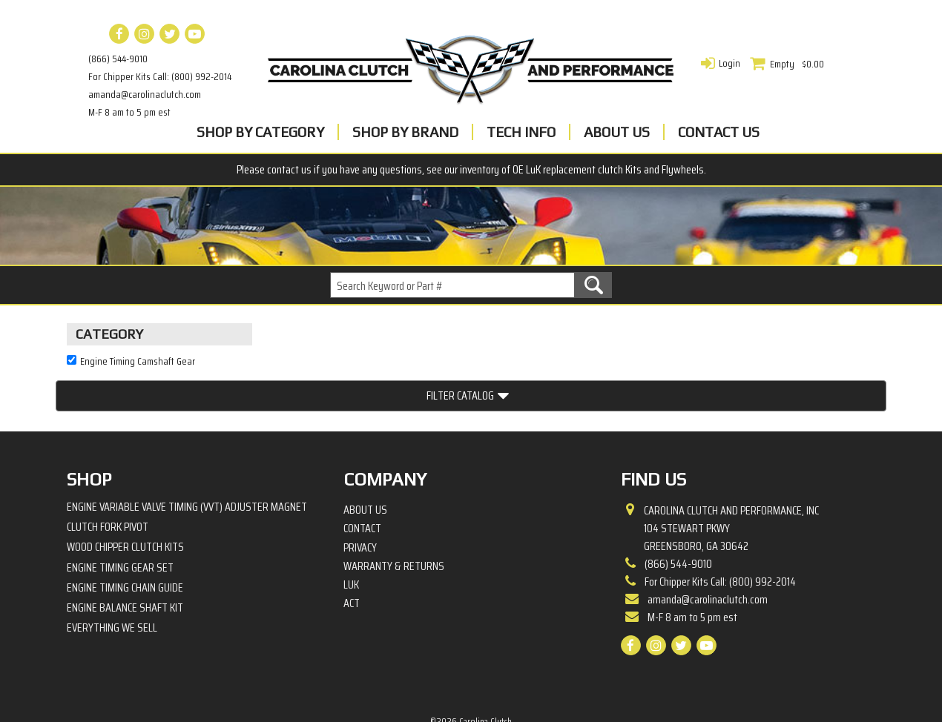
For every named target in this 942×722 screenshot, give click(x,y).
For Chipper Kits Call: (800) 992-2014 (159, 76)
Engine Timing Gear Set (120, 515)
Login (729, 63)
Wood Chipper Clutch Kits (125, 495)
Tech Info (521, 132)
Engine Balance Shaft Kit (125, 556)
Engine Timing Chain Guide (125, 536)
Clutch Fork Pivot (107, 475)
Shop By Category (260, 132)
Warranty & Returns (393, 515)
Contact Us (719, 132)
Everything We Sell (112, 576)
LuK (351, 534)
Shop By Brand (405, 132)
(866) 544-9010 (118, 58)
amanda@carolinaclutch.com (144, 94)
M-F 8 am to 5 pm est (129, 112)
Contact (362, 477)
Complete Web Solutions (509, 684)
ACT (351, 552)
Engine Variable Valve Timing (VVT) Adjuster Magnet (187, 455)
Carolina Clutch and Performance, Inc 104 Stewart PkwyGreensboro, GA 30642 (731, 477)
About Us (617, 132)
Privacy (360, 496)
